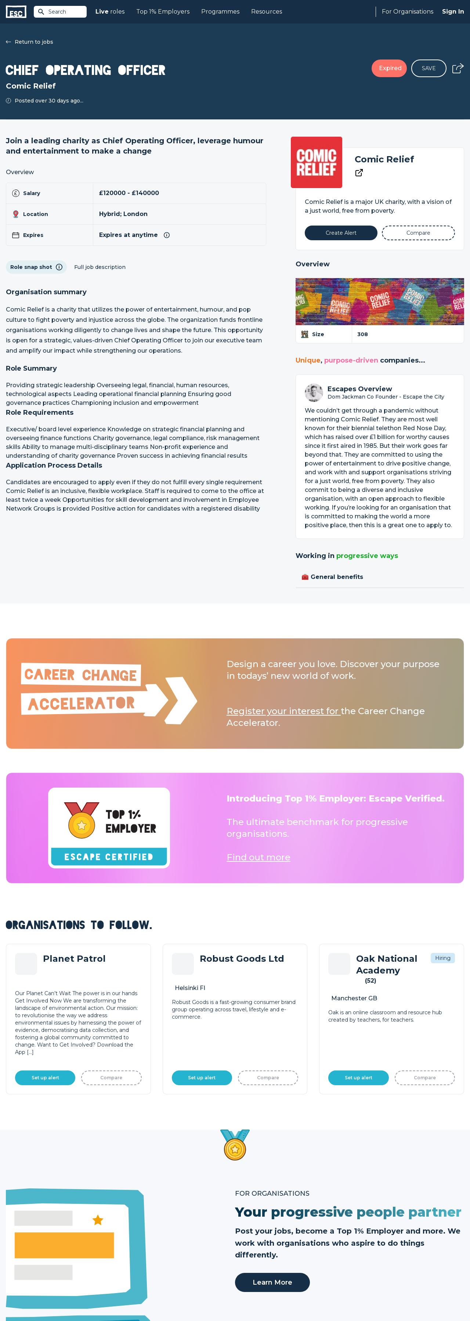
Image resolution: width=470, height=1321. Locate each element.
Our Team (362, 1235)
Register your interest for (284, 711)
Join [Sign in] (125, 1223)
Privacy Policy (68, 1296)
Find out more (258, 857)
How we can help (257, 1223)
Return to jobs (29, 42)
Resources (266, 11)
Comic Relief (384, 159)
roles (109, 11)
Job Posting (250, 1235)
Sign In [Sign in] (453, 11)
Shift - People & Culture (265, 1260)
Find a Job (133, 1235)
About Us (361, 1223)
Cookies (96, 1296)
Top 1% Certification (260, 1248)
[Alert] (341, 233)
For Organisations (407, 11)
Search (51, 11)
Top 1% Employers (162, 11)
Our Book (362, 1248)
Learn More (272, 1036)
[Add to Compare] (418, 233)
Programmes (220, 11)
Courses (130, 1248)
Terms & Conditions (26, 1296)
